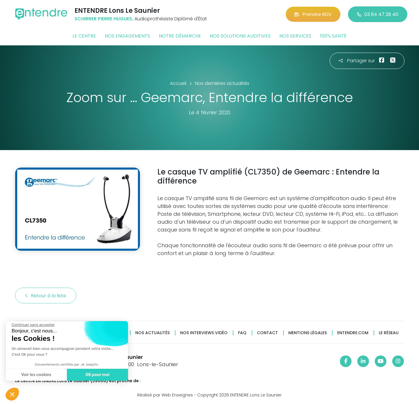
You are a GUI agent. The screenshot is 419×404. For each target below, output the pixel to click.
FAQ (242, 332)
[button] (12, 394)
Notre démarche (180, 36)
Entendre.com (352, 332)
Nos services (295, 36)
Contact (267, 332)
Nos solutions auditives (240, 36)
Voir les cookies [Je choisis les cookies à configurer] (36, 374)
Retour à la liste (45, 295)
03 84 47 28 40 (377, 14)
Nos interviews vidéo (204, 332)
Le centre (84, 36)
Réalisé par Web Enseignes (165, 395)
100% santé (333, 36)
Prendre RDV (313, 14)
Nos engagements (127, 36)
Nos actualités (152, 332)
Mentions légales (307, 332)
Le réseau (389, 332)
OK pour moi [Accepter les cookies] (97, 374)
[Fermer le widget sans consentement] (32, 325)
